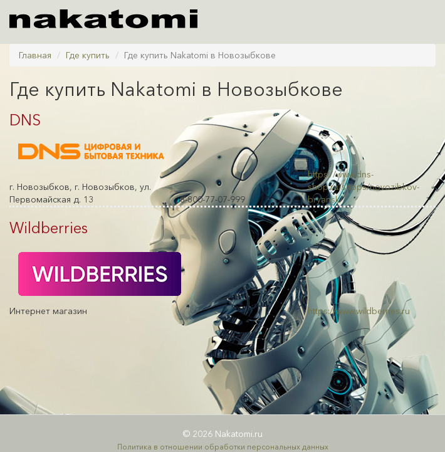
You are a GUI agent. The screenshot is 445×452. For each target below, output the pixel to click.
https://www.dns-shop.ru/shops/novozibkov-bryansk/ (363, 187)
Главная (35, 55)
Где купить (88, 55)
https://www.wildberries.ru (359, 311)
